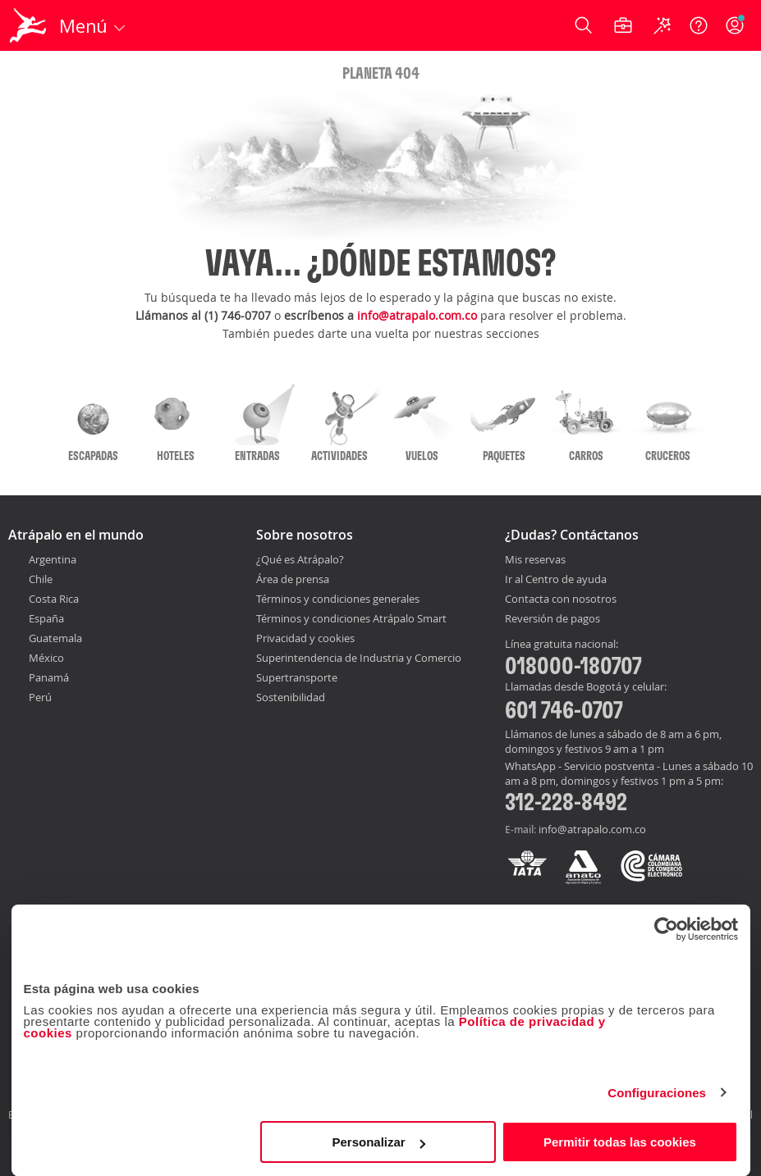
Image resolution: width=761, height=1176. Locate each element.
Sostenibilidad (290, 697)
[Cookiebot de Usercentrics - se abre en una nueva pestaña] (666, 929)
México (46, 657)
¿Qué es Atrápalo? (300, 559)
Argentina (52, 559)
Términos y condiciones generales (337, 598)
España (46, 618)
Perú (40, 697)
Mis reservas (535, 560)
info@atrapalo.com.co (417, 315)
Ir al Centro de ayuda (556, 579)
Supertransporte (296, 677)
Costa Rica (54, 598)
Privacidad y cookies (305, 638)
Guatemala (55, 638)
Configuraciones (656, 1093)
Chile (41, 579)
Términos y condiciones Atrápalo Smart (351, 618)
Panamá (49, 677)
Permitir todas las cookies (619, 1142)
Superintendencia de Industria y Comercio (358, 657)
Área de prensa (292, 579)
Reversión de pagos (552, 619)
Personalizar (378, 1142)
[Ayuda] (698, 25)
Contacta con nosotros (561, 599)
